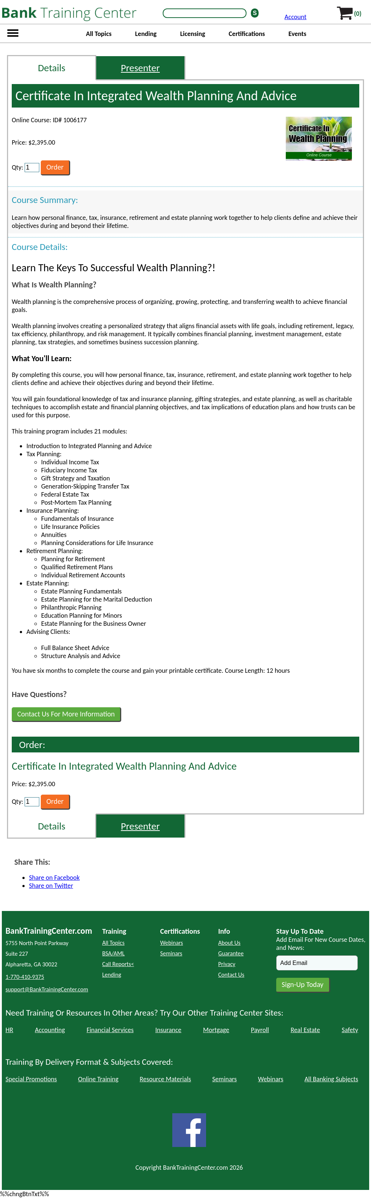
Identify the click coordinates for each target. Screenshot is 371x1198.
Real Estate (305, 1030)
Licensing (192, 34)
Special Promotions (31, 1079)
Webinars (171, 942)
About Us (229, 942)
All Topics (99, 34)
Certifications (247, 34)
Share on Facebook (54, 878)
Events (297, 34)
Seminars (171, 953)
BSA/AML (113, 953)
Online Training (98, 1079)
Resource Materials (165, 1079)
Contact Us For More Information (66, 713)
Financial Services (110, 1030)
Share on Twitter (51, 886)
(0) (357, 14)
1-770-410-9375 (25, 976)
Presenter (140, 68)
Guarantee (231, 953)
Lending (146, 34)
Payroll (260, 1030)
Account (296, 17)
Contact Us (231, 974)
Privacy (226, 964)
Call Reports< (118, 964)
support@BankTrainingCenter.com (47, 989)
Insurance (168, 1030)
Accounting (50, 1030)
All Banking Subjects (331, 1079)
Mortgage (216, 1030)
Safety (350, 1030)
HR (9, 1030)
